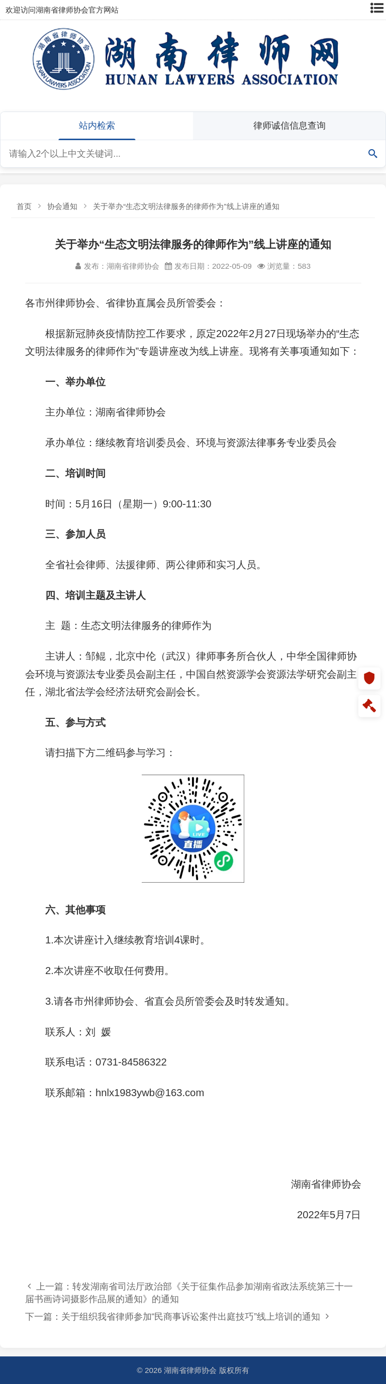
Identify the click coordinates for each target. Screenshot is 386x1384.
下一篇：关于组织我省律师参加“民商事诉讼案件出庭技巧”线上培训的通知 (177, 1316)
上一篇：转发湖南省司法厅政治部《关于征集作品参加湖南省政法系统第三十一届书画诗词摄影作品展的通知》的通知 (189, 1292)
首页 (24, 206)
